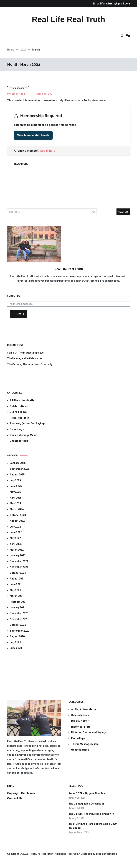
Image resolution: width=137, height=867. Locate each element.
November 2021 (19, 567)
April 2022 (16, 544)
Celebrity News (19, 406)
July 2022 (15, 526)
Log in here (47, 150)
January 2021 (18, 607)
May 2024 (15, 503)
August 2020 (17, 636)
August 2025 (17, 474)
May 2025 (15, 491)
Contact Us (14, 798)
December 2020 (19, 613)
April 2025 (16, 497)
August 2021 (17, 578)
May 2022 (15, 538)
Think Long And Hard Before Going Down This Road (92, 825)
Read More (21, 163)
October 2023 (18, 515)
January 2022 (18, 555)
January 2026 (18, 463)
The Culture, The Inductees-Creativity (29, 364)
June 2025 (16, 486)
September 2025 (19, 468)
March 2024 (17, 509)
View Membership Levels (33, 135)
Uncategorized (16, 94)
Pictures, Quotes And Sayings (27, 423)
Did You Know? (18, 411)
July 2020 (15, 642)
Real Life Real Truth (68, 19)
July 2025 (15, 480)
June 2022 (16, 532)
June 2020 (16, 648)
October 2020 (18, 624)
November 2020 (19, 619)
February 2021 (18, 601)
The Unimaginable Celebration (25, 358)
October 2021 (18, 572)
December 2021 (19, 561)
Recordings (17, 429)
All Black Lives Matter (22, 400)
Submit (18, 314)
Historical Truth (19, 417)
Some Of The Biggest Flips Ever (26, 352)
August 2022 (17, 520)
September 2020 (19, 630)
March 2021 (17, 595)
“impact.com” (18, 88)
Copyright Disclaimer (21, 793)
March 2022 (17, 549)
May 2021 (15, 590)
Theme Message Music (23, 435)
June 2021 (16, 584)
